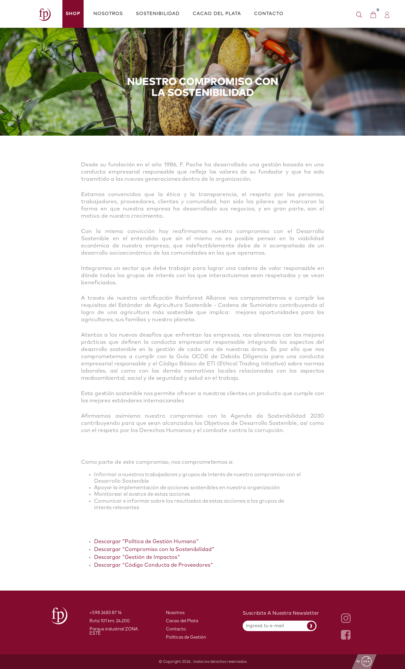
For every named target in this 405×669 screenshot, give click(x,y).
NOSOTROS (108, 13)
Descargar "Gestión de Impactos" (137, 557)
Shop (73, 13)
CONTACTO (269, 13)
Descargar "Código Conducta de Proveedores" (153, 565)
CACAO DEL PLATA (217, 13)
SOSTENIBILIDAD (158, 13)
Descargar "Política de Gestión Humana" (146, 541)
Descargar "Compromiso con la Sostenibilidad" (154, 549)
